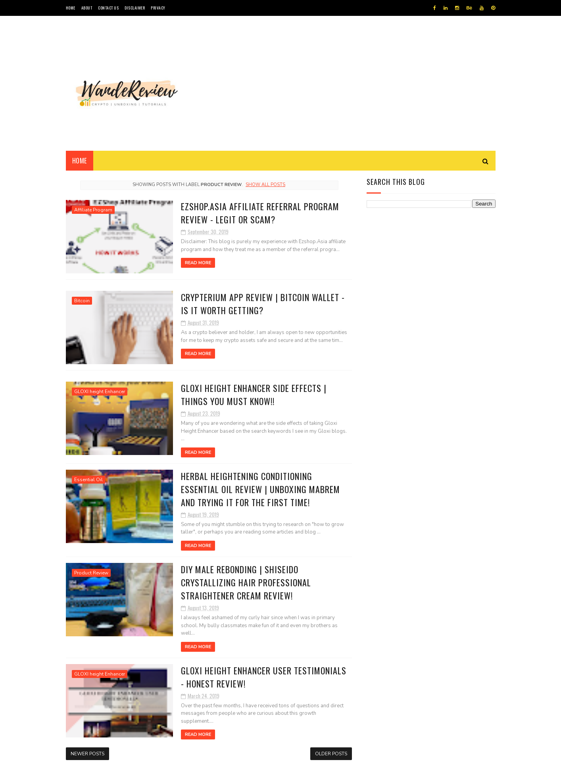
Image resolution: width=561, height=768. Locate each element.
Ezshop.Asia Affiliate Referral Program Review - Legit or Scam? (260, 213)
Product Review (91, 573)
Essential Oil (88, 479)
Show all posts (265, 185)
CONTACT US (108, 8)
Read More (198, 263)
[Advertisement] (351, 83)
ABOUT (86, 8)
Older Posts (331, 754)
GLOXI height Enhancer (99, 391)
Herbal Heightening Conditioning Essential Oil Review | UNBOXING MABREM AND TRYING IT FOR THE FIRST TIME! (260, 489)
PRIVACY (158, 8)
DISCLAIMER (135, 8)
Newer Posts (87, 754)
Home (79, 160)
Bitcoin (82, 301)
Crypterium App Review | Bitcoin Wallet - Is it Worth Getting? (263, 304)
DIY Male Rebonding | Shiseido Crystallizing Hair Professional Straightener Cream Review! (246, 582)
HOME (70, 8)
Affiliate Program (93, 210)
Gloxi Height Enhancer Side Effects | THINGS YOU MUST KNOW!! (254, 394)
